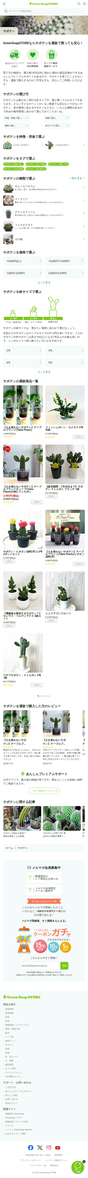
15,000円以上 (14, 261)
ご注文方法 (10, 1087)
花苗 (7, 1017)
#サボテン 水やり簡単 (36, 164)
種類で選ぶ (51, 118)
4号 (8, 362)
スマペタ (9, 1125)
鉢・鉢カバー (11, 1056)
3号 (51, 350)
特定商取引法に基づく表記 (38, 1155)
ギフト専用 (10, 1068)
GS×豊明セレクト (13, 1076)
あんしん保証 (11, 1095)
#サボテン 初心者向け (36, 169)
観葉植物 (9, 1009)
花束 (7, 1049)
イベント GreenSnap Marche (18, 1129)
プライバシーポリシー (30, 1160)
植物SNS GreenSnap (14, 1114)
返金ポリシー (11, 1103)
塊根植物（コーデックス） (17, 1025)
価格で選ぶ (10, 125)
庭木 (7, 1033)
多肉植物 (9, 1013)
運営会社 (54, 1165)
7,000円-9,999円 (15, 273)
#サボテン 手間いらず (58, 164)
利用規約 (58, 1155)
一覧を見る (75, 178)
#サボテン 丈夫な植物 (13, 169)
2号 (8, 350)
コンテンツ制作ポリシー (56, 1160)
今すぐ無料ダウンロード (44, 791)
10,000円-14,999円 (59, 261)
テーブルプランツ (13, 1072)
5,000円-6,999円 (58, 273)
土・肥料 (9, 1060)
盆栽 (7, 1053)
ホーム (9, 847)
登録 (64, 965)
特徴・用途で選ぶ (13, 118)
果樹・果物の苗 (12, 1029)
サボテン (23, 847)
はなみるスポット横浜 (15, 1133)
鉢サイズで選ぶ (53, 125)
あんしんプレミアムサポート (18, 1091)
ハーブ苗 (9, 1037)
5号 (51, 362)
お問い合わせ (11, 1099)
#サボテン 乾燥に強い (13, 164)
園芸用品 (9, 1064)
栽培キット (10, 1041)
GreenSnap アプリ (13, 1118)
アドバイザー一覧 (38, 1165)
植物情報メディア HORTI (16, 1121)
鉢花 (7, 1021)
